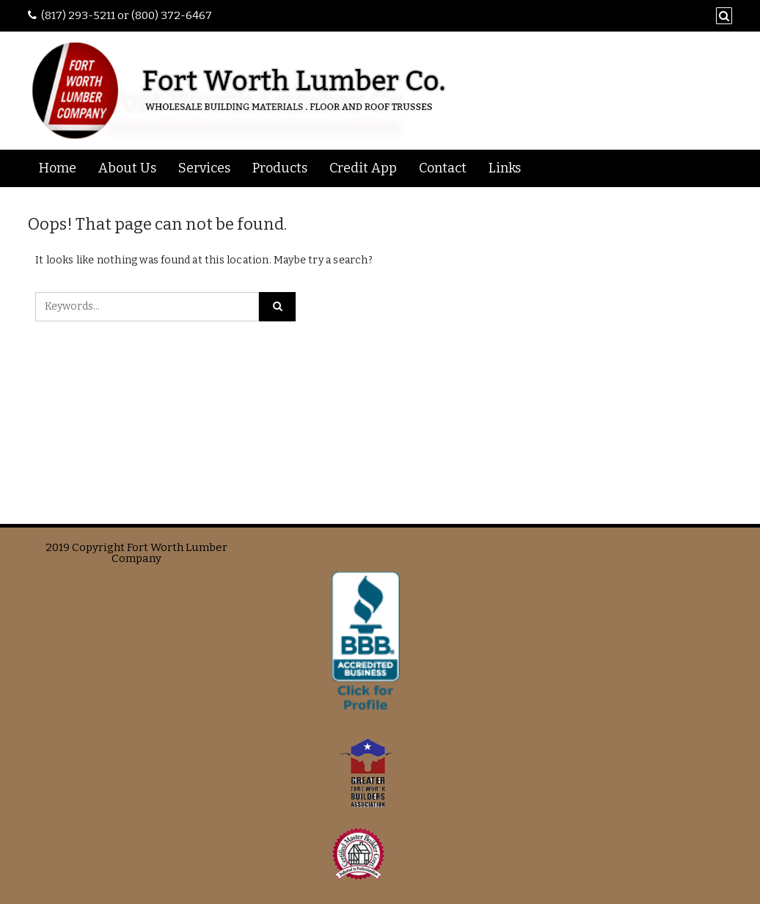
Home (57, 168)
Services (204, 168)
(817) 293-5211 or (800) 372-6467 (126, 15)
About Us (127, 168)
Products (279, 168)
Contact (443, 168)
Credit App (363, 168)
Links (505, 168)
